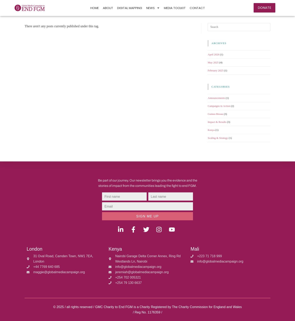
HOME (94, 8)
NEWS (153, 7)
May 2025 (213, 62)
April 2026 (213, 54)
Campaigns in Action (219, 105)
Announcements (216, 97)
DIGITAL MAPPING (129, 8)
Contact (197, 8)
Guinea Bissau (215, 113)
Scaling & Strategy (218, 137)
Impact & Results (217, 121)
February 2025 (215, 70)
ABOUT (108, 8)
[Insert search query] (239, 27)
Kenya (211, 129)
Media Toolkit (175, 8)
